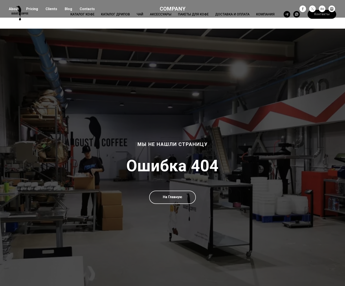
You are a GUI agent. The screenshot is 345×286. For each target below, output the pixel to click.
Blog (68, 9)
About (14, 9)
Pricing (32, 9)
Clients (51, 9)
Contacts (87, 9)
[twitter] (312, 9)
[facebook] (302, 9)
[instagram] (331, 9)
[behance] (322, 9)
